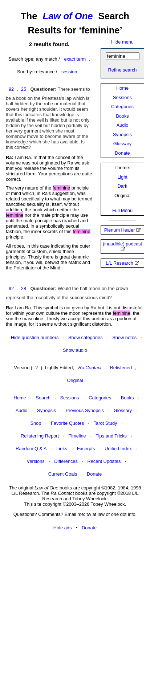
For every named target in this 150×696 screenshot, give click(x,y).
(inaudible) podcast (122, 244)
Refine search (122, 70)
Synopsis (122, 134)
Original (75, 380)
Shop (35, 423)
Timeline (77, 436)
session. (69, 71)
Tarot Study (105, 423)
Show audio (75, 350)
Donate (122, 153)
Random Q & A (31, 448)
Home (122, 88)
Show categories (85, 337)
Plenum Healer (119, 230)
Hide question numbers (35, 337)
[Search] (122, 56)
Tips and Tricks (111, 436)
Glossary (122, 143)
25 (23, 89)
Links (61, 448)
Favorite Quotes (67, 423)
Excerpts (86, 448)
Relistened (121, 367)
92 (11, 89)
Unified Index (118, 448)
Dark (122, 186)
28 (23, 288)
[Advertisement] (75, 614)
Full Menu (122, 210)
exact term (75, 59)
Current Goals (62, 474)
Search (43, 397)
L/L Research (119, 263)
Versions (36, 461)
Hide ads (62, 527)
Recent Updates (104, 461)
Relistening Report (40, 436)
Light (122, 177)
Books (122, 116)
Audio (123, 125)
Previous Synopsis (85, 410)
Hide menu (122, 42)
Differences (66, 461)
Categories (122, 106)
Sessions (122, 97)
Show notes (124, 337)
